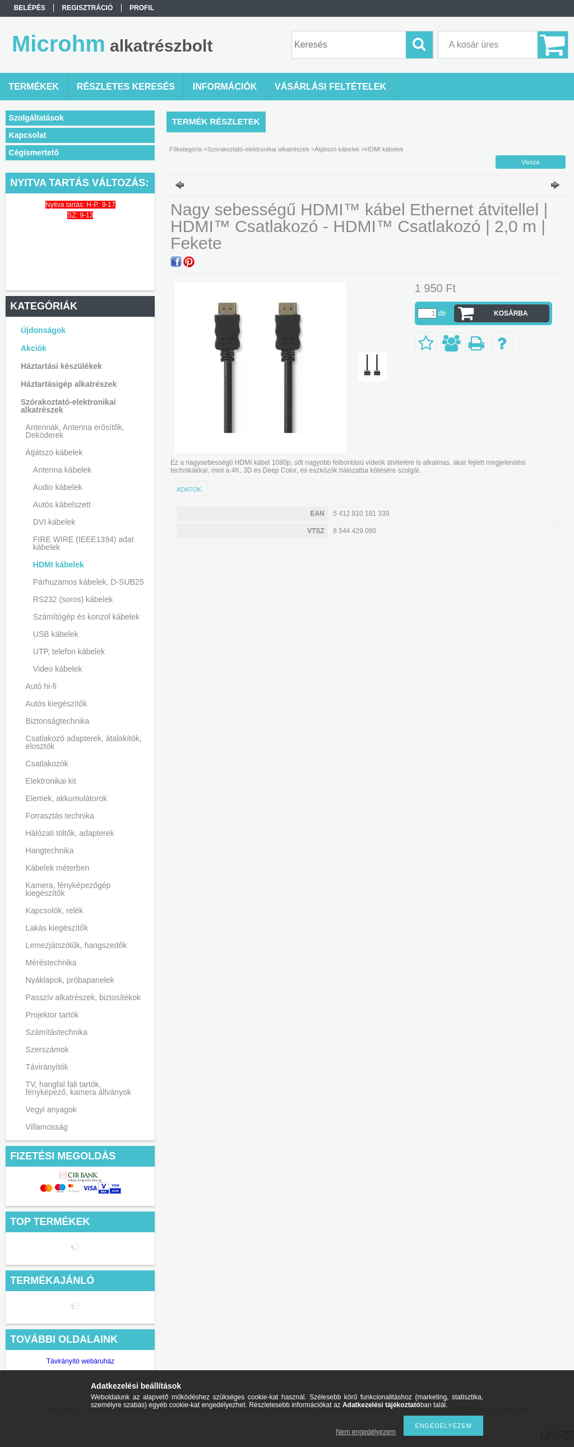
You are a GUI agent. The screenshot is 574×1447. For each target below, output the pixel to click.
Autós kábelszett (62, 504)
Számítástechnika (57, 1032)
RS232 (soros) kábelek (73, 599)
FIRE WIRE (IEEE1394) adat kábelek (83, 543)
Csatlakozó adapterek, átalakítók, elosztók (84, 742)
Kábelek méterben (58, 867)
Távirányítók (47, 1066)
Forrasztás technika (60, 815)
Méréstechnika (51, 962)
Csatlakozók (47, 763)
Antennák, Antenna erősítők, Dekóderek (75, 431)
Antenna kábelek (62, 469)
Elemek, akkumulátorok (67, 798)
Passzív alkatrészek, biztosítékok (83, 997)
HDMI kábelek (58, 564)
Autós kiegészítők (56, 703)
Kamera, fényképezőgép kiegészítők (68, 889)
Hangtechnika (50, 850)
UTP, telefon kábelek (69, 651)
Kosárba (511, 313)
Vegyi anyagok (51, 1109)
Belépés (29, 8)
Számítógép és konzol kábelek (86, 616)
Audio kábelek (57, 487)
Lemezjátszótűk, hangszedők (76, 945)
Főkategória (185, 149)
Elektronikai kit (51, 780)
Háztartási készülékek (61, 366)
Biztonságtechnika (58, 720)
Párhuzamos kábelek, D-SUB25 (88, 581)
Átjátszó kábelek (54, 452)
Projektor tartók (52, 1014)
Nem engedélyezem (366, 1432)
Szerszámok (47, 1049)
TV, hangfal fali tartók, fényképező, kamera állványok (78, 1088)
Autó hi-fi (41, 686)
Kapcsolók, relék (55, 910)
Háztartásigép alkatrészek (69, 384)
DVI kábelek (54, 521)
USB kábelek (55, 634)
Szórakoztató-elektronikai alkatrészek (68, 405)
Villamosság (47, 1126)
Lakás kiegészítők (57, 927)
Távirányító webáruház (80, 1361)
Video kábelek (57, 668)
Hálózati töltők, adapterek (70, 833)
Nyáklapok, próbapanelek (70, 980)
